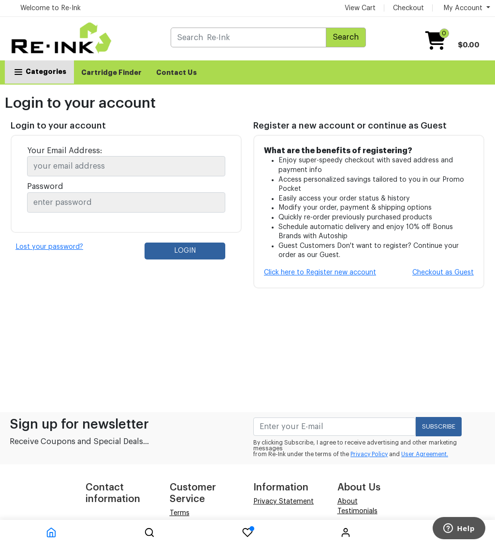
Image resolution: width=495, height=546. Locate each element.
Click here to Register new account (320, 272)
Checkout (408, 8)
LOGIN (185, 250)
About (347, 501)
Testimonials (357, 511)
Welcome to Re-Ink (50, 8)
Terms (179, 513)
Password (45, 186)
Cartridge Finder (111, 72)
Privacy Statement (283, 501)
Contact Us (176, 72)
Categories (39, 71)
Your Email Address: (64, 151)
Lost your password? (49, 247)
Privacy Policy (369, 454)
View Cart (360, 8)
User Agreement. (424, 454)
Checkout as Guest (443, 272)
